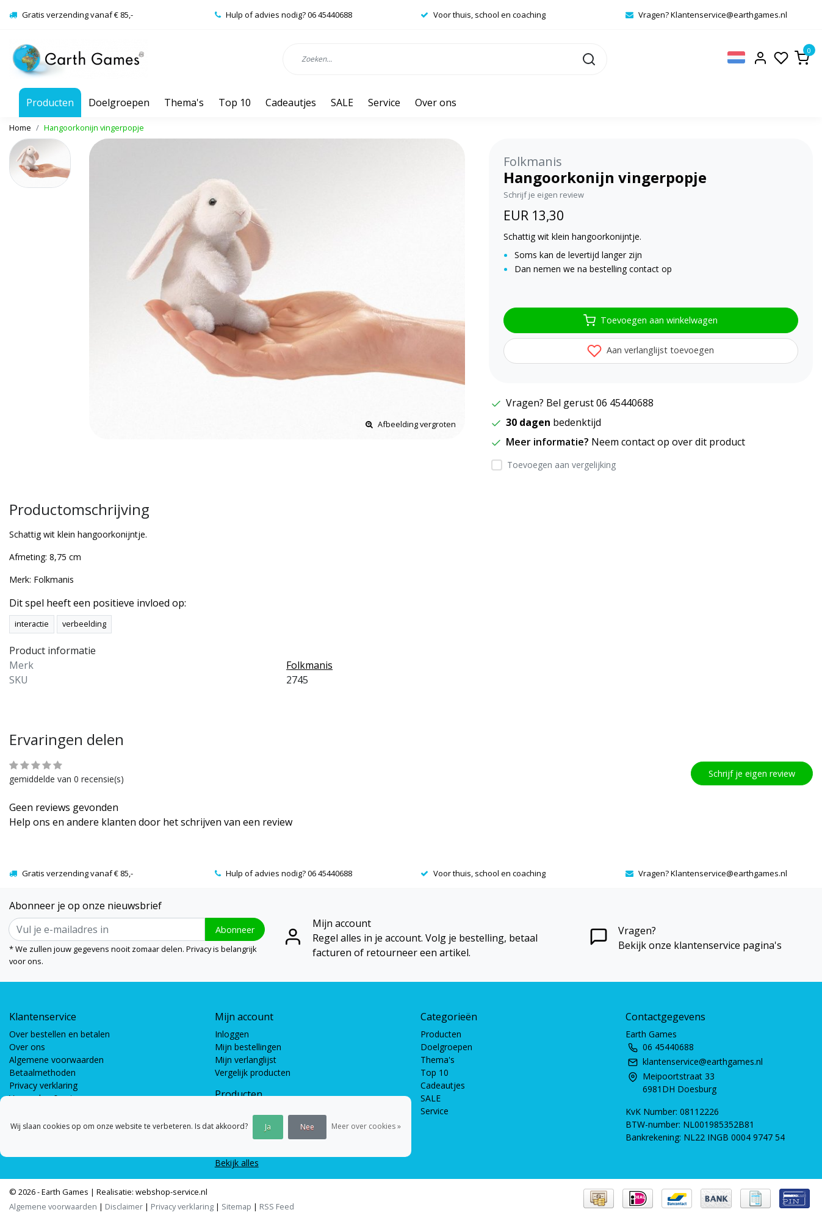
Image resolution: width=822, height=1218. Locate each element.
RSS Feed (276, 1206)
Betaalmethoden (42, 1072)
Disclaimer (124, 1206)
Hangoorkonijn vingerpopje (94, 127)
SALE (342, 102)
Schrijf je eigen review (543, 194)
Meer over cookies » (366, 1126)
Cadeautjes (290, 102)
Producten (50, 102)
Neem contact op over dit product (668, 442)
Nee (307, 1127)
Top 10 (234, 102)
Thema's (184, 102)
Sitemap (236, 1206)
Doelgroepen (119, 102)
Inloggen (232, 1034)
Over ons (435, 102)
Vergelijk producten (252, 1072)
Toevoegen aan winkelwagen (650, 320)
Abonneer (234, 929)
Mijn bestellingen (248, 1047)
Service (384, 102)
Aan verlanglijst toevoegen (650, 351)
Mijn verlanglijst (245, 1059)
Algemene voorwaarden (56, 1059)
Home (20, 127)
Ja (268, 1127)
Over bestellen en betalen (59, 1034)
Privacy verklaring (43, 1085)
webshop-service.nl (170, 1191)
